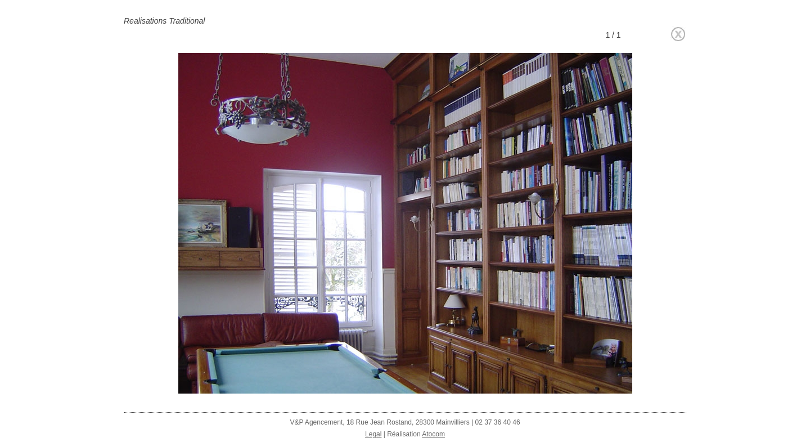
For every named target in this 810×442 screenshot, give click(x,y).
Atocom (433, 434)
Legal (373, 434)
